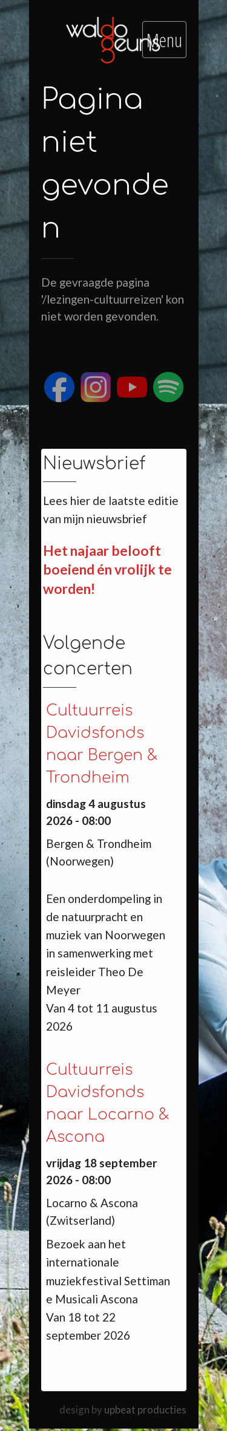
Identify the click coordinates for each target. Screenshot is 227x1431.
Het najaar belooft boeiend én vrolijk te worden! (107, 569)
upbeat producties (145, 1409)
